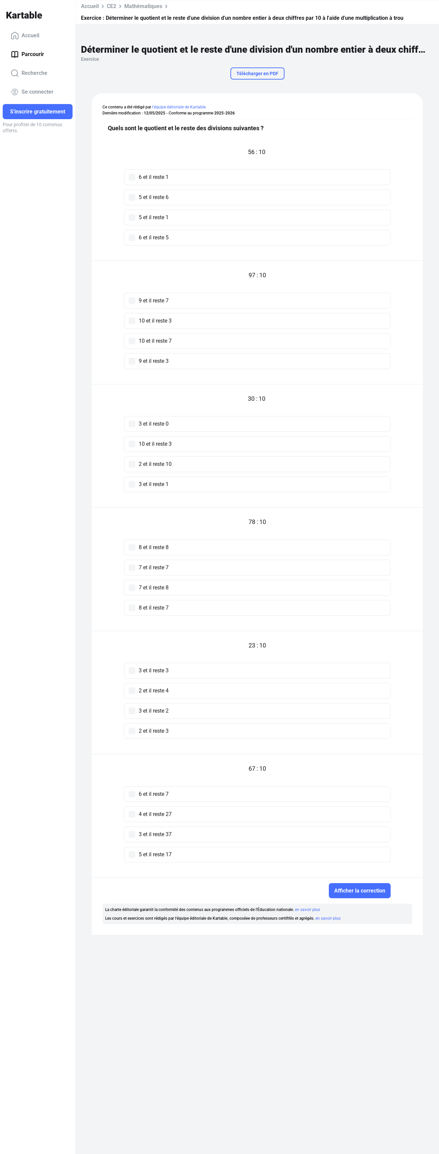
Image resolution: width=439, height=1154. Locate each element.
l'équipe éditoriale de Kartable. (179, 107)
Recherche (29, 73)
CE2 (111, 6)
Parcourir (27, 54)
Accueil (25, 36)
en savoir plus (307, 909)
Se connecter (32, 92)
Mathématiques (143, 6)
